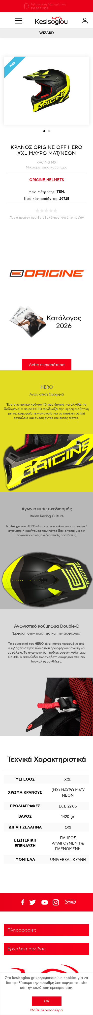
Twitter (44, 902)
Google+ (57, 902)
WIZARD (46, 33)
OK (46, 1001)
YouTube (32, 902)
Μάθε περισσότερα (46, 1010)
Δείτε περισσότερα (46, 365)
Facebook (20, 902)
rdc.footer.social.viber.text (70, 902)
